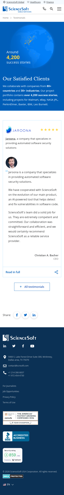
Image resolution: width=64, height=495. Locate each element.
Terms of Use (9, 402)
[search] (51, 9)
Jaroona (10, 138)
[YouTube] (32, 346)
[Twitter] (14, 346)
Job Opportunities (11, 391)
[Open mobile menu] (59, 8)
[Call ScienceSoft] (44, 8)
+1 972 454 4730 (16, 375)
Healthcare (34, 2)
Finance (48, 2)
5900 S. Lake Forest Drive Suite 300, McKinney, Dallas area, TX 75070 (30, 358)
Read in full (13, 272)
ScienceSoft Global (13, 2)
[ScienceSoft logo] (16, 8)
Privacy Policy (9, 397)
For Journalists (9, 385)
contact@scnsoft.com (18, 365)
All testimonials (34, 287)
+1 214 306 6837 (16, 372)
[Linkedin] (5, 346)
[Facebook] (23, 346)
